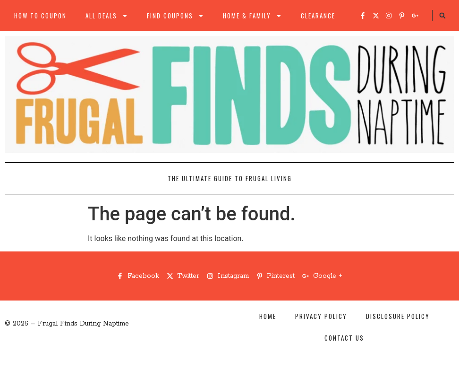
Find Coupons (175, 16)
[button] (442, 15)
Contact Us (344, 338)
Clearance (318, 15)
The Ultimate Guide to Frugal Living (230, 178)
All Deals (106, 16)
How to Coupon (40, 15)
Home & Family (252, 16)
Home (267, 316)
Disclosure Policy (398, 316)
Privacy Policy (321, 316)
